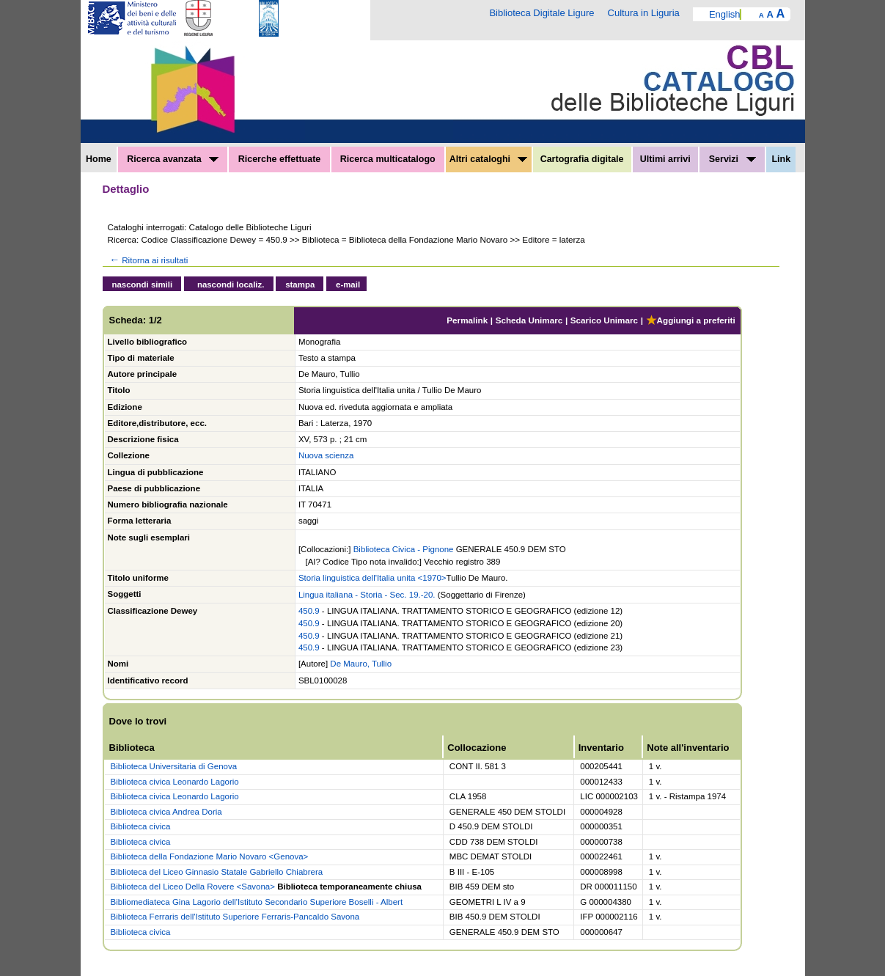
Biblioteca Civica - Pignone (403, 549)
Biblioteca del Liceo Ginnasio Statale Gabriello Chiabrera (217, 871)
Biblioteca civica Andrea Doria (166, 811)
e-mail (348, 284)
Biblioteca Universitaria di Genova (174, 766)
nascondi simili (142, 284)
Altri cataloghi (488, 159)
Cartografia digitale (582, 159)
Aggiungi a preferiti (690, 320)
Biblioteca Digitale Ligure (541, 12)
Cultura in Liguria (644, 12)
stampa (300, 284)
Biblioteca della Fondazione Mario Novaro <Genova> (210, 856)
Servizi (732, 159)
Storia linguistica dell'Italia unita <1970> (372, 577)
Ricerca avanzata (173, 159)
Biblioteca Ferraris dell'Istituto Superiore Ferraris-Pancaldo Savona (235, 916)
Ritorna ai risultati (148, 260)
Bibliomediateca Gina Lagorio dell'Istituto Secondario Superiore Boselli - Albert (257, 902)
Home (98, 159)
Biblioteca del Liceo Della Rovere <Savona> (193, 886)
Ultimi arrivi (665, 159)
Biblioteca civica (141, 826)
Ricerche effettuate (279, 159)
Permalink (467, 320)
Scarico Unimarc (604, 320)
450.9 (309, 610)
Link (780, 159)
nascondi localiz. (231, 284)
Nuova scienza (325, 455)
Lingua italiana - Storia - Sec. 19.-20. (367, 594)
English (725, 14)
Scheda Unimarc (529, 320)
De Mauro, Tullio (361, 663)
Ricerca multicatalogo (388, 159)
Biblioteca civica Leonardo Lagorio (175, 781)
